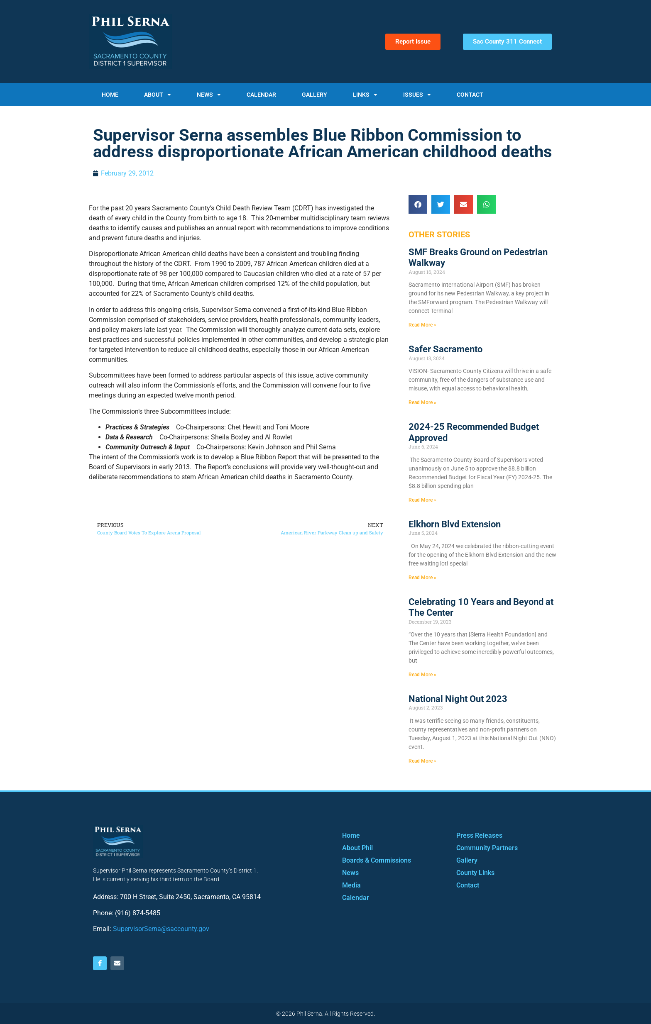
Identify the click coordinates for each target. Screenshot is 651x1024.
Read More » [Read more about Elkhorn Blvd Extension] (422, 577)
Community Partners (487, 848)
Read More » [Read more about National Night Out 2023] (422, 761)
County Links (475, 873)
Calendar (261, 94)
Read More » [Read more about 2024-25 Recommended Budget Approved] (422, 500)
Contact (470, 94)
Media (351, 885)
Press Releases (479, 835)
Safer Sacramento (445, 349)
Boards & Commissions (376, 860)
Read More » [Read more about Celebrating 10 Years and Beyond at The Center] (422, 675)
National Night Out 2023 (458, 699)
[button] (418, 204)
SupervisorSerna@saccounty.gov (161, 929)
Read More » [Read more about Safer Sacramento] (422, 402)
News (209, 95)
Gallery (314, 94)
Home (110, 94)
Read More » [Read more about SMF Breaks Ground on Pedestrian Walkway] (422, 325)
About (157, 95)
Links (365, 95)
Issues (417, 95)
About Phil (357, 848)
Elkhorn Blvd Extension (455, 524)
